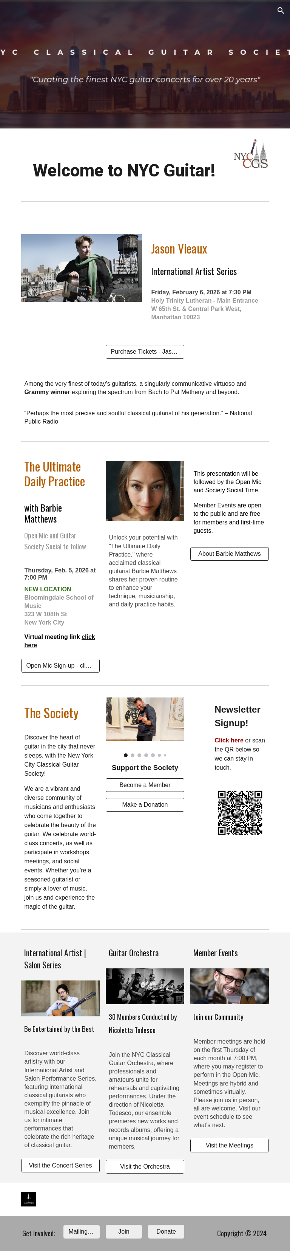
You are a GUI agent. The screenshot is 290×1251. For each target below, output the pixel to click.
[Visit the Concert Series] (60, 1165)
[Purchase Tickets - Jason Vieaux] (145, 351)
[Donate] (166, 1231)
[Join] (123, 1231)
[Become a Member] (145, 785)
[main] (123, 171)
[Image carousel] (145, 727)
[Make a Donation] (145, 804)
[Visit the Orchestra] (145, 1166)
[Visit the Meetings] (229, 1145)
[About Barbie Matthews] (229, 553)
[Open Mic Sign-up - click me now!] (60, 665)
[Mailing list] (81, 1231)
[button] (281, 11)
